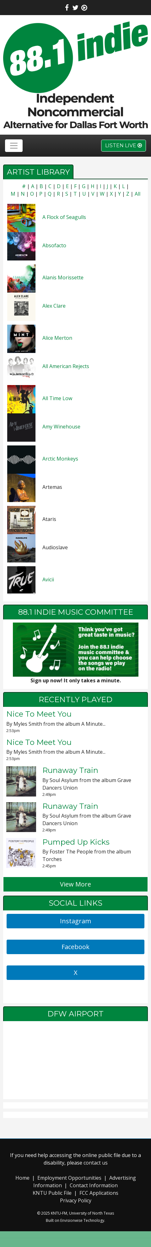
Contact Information (94, 1185)
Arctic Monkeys (60, 458)
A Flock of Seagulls (64, 217)
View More (75, 884)
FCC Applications (98, 1192)
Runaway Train (70, 770)
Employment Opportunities (69, 1177)
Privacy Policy (75, 1200)
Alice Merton (57, 337)
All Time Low (57, 398)
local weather (75, 1093)
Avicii (48, 579)
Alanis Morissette (63, 277)
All (137, 193)
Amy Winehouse (61, 426)
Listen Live (123, 145)
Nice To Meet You (39, 714)
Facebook (75, 946)
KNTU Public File (52, 1192)
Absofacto (54, 245)
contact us (96, 1162)
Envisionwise (71, 1220)
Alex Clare (54, 305)
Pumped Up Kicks (76, 842)
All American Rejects (65, 366)
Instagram (75, 921)
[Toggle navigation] (14, 145)
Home (22, 1177)
